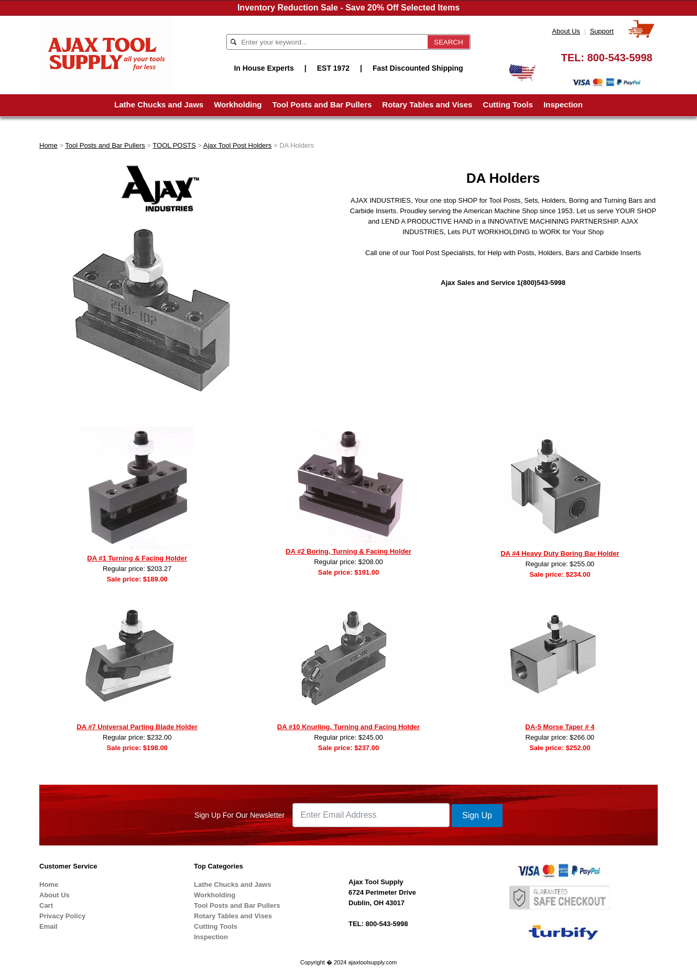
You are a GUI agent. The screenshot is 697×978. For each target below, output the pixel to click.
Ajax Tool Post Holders (237, 145)
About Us (566, 31)
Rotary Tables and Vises (427, 104)
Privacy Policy (62, 916)
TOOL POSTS (174, 145)
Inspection (563, 104)
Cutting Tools (508, 104)
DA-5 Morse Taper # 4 (559, 727)
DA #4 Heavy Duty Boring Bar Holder (559, 553)
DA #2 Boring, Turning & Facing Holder (348, 551)
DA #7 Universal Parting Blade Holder (137, 727)
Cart (46, 905)
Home (48, 145)
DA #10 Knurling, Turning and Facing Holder (348, 727)
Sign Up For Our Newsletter (239, 815)
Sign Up (477, 815)
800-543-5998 (619, 57)
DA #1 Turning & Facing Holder (137, 558)
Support (602, 31)
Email (48, 926)
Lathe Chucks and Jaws (158, 104)
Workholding (238, 104)
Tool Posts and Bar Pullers (322, 104)
